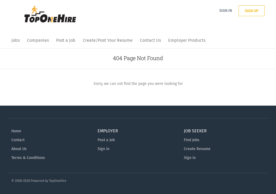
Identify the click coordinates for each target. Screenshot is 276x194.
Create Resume (197, 149)
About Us (19, 149)
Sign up (251, 11)
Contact (18, 140)
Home (16, 131)
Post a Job (106, 140)
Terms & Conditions (28, 157)
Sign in (225, 10)
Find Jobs (191, 140)
